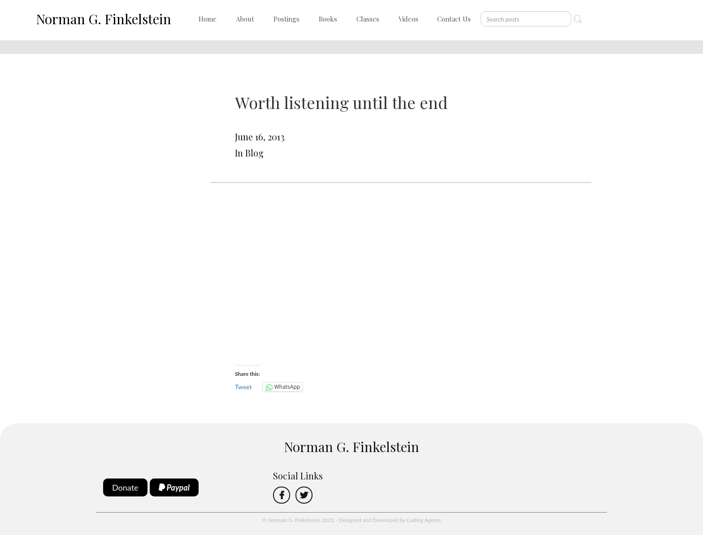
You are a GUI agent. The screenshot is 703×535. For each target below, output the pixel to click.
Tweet (243, 387)
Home (208, 18)
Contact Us (454, 18)
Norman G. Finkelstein (103, 19)
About (245, 18)
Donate (125, 487)
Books (328, 18)
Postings (286, 18)
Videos (408, 18)
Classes (367, 18)
